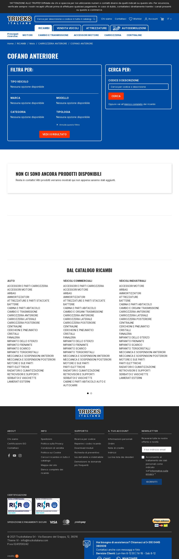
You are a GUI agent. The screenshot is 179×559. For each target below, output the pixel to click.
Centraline (134, 35)
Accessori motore (86, 35)
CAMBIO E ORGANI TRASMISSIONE (83, 311)
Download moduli (83, 447)
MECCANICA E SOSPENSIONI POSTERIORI (31, 359)
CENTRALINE (14, 326)
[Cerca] (66, 19)
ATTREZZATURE (128, 296)
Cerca (116, 96)
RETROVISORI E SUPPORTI (22, 374)
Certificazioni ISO (16, 443)
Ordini (111, 443)
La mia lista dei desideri (121, 457)
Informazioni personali (120, 439)
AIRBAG (11, 293)
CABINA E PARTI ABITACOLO (23, 307)
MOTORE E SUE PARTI (20, 363)
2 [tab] (91, 393)
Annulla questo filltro (69, 125)
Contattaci (120, 18)
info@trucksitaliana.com (34, 540)
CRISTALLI (13, 333)
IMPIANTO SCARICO (18, 348)
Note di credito (116, 447)
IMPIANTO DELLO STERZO (22, 341)
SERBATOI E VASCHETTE (21, 377)
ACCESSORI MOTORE (19, 289)
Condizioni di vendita (52, 447)
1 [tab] (88, 393)
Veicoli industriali (132, 280)
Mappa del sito (49, 465)
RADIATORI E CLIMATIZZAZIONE (25, 370)
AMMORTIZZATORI (18, 296)
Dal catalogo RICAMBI (89, 270)
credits (13, 556)
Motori (28, 35)
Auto (11, 280)
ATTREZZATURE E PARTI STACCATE (28, 300)
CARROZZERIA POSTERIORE (23, 322)
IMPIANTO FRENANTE (19, 344)
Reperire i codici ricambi (87, 443)
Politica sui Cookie (51, 452)
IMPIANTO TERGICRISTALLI (22, 352)
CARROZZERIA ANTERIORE (22, 315)
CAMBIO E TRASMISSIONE (22, 311)
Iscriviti (151, 481)
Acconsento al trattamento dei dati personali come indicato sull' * (157, 466)
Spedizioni (46, 439)
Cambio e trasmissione (53, 35)
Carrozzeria (112, 35)
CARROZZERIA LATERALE (21, 319)
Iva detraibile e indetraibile (88, 457)
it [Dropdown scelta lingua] (169, 18)
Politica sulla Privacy (52, 443)
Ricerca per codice (84, 439)
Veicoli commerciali (77, 280)
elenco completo (133, 104)
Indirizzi (112, 452)
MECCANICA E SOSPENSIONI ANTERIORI (30, 355)
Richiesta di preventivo (86, 452)
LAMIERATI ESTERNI (18, 381)
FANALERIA (13, 337)
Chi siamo (106, 18)
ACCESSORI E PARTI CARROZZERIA (27, 285)
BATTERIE (13, 304)
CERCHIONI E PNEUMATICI (22, 330)
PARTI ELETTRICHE (18, 366)
